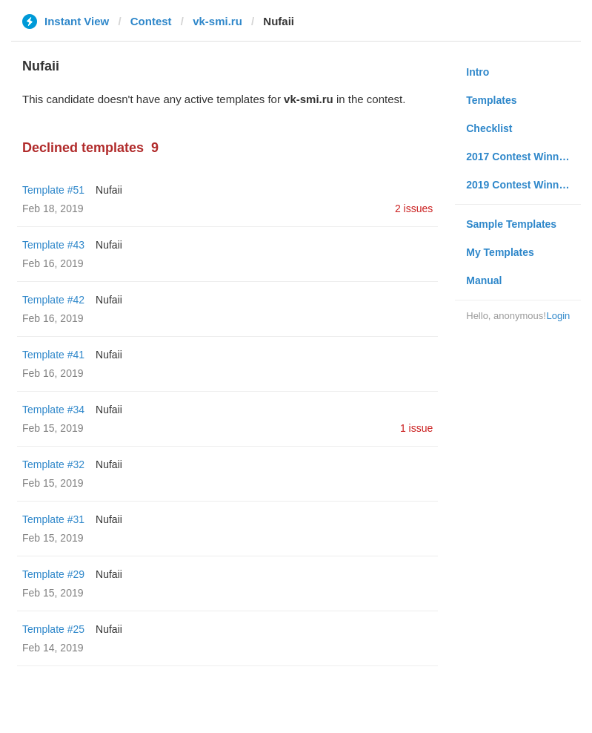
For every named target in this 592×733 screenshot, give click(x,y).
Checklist (489, 128)
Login (558, 315)
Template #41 (53, 355)
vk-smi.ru (217, 21)
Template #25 (53, 629)
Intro (477, 72)
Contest (151, 21)
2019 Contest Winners (520, 185)
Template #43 (53, 245)
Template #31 (53, 519)
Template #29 (53, 574)
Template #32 (53, 464)
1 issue (416, 428)
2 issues (414, 208)
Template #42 (53, 300)
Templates (491, 100)
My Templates (500, 252)
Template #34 (53, 409)
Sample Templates (511, 224)
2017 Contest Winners (520, 156)
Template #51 (53, 190)
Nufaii (109, 190)
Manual (484, 280)
